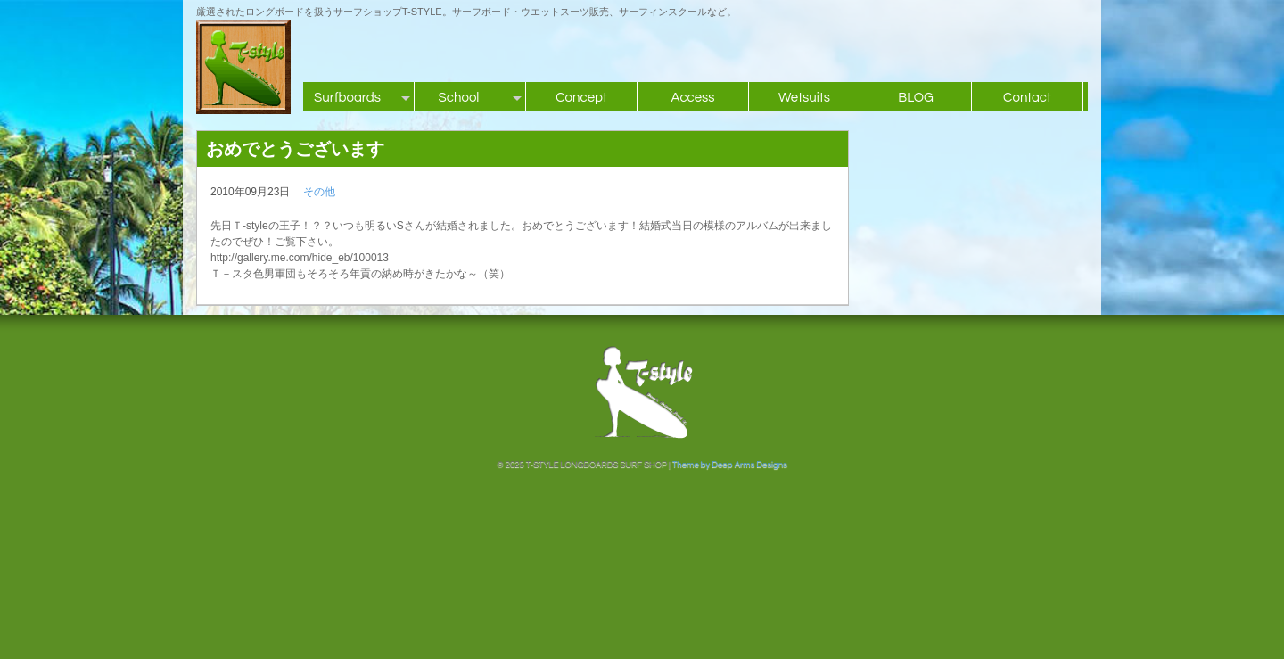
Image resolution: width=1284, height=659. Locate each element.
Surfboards (347, 97)
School (459, 97)
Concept (581, 97)
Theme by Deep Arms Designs (729, 464)
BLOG (916, 97)
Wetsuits (804, 97)
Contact (1027, 97)
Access (692, 97)
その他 (319, 191)
